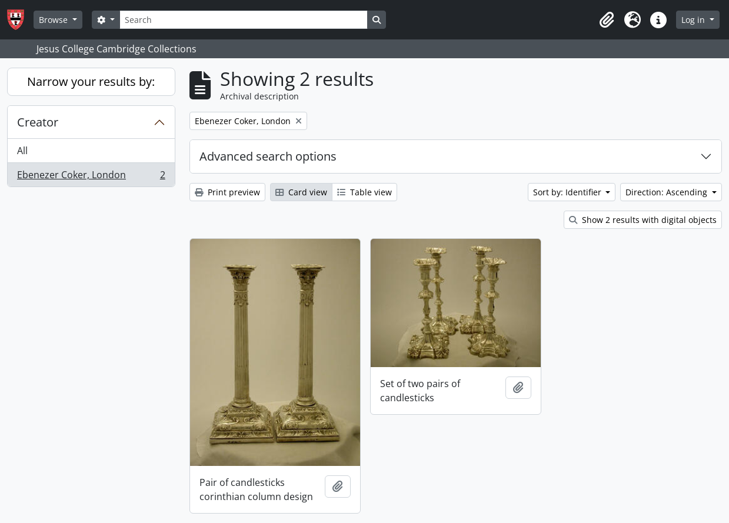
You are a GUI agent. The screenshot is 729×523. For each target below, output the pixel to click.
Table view (364, 192)
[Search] (243, 20)
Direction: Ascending (667, 192)
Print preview (227, 192)
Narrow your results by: (91, 81)
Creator (37, 122)
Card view (301, 192)
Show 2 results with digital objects (643, 219)
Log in (694, 19)
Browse (54, 19)
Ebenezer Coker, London (90, 177)
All (22, 150)
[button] (607, 20)
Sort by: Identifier (568, 192)
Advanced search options (268, 156)
